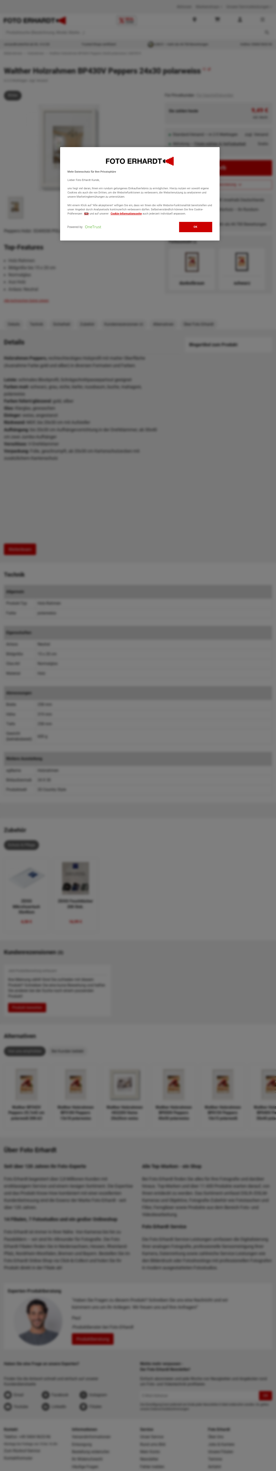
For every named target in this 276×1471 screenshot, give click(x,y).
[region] (140, 194)
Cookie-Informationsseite (126, 213)
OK (195, 226)
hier (86, 213)
